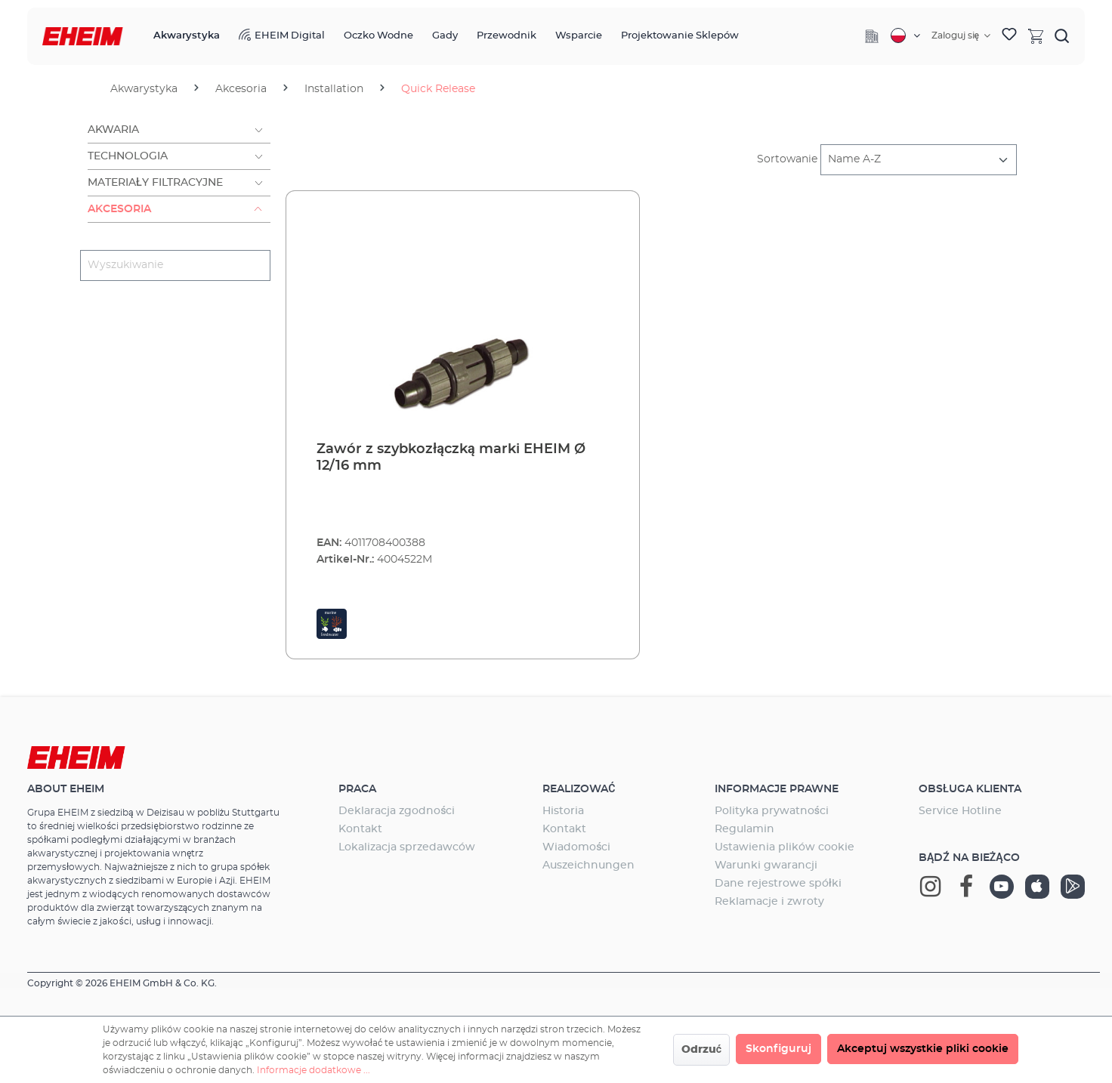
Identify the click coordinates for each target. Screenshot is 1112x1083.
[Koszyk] (1036, 35)
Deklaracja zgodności (396, 811)
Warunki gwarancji (766, 865)
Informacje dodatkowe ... (313, 1070)
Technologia (128, 156)
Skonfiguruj (778, 1049)
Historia (563, 811)
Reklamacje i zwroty (769, 901)
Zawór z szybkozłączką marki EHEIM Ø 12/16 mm (451, 458)
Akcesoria (119, 209)
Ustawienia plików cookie (784, 847)
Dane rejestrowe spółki (778, 883)
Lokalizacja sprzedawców (406, 847)
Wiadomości (576, 847)
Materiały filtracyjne (155, 182)
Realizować (578, 789)
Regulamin (744, 829)
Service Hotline (960, 811)
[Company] (871, 36)
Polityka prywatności (772, 811)
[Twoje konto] (961, 35)
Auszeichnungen (588, 865)
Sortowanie (787, 159)
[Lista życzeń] (1009, 36)
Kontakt (360, 829)
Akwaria (113, 130)
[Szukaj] (1062, 35)
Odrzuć (701, 1049)
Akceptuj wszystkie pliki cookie (923, 1049)
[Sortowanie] (918, 159)
